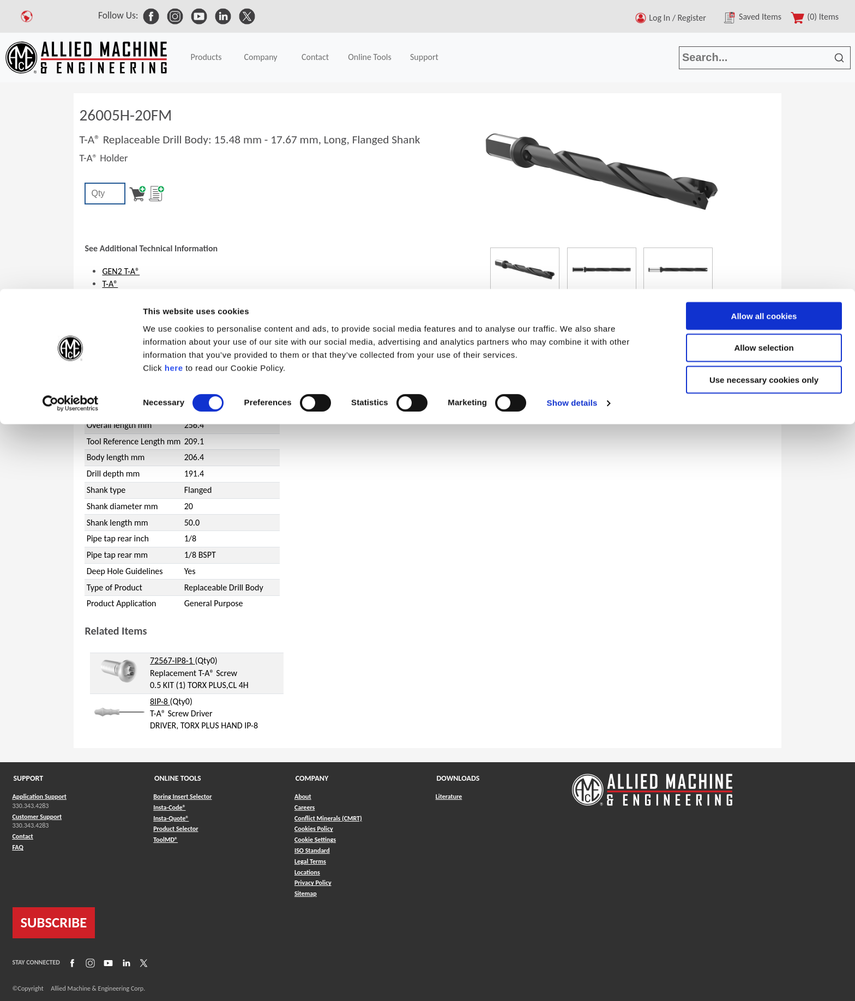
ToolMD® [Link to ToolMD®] (165, 839)
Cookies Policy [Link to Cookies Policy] (313, 829)
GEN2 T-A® (121, 271)
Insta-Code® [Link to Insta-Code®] (169, 807)
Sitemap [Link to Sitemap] (305, 893)
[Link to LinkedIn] (125, 963)
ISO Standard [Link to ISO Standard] (312, 850)
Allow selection (763, 59)
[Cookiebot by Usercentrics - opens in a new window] (70, 114)
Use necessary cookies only (763, 91)
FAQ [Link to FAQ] (18, 847)
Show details (572, 114)
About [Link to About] (302, 796)
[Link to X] (142, 963)
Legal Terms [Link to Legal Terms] (310, 861)
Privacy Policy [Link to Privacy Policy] (313, 883)
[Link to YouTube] (107, 963)
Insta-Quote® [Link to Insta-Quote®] (171, 818)
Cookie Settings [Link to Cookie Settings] (315, 839)
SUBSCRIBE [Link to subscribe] (54, 922)
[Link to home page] (652, 784)
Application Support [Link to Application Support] (40, 796)
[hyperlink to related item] (119, 670)
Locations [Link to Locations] (307, 872)
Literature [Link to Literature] (449, 796)
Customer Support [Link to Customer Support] (37, 817)
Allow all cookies (764, 27)
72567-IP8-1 (172, 660)
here (174, 78)
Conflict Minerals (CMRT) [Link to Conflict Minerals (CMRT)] (328, 818)
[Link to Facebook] (71, 963)
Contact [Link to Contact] (23, 836)
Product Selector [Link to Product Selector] (175, 829)
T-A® (110, 284)
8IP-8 (160, 701)
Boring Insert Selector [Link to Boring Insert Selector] (182, 796)
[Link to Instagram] (89, 963)
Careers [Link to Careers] (304, 807)
